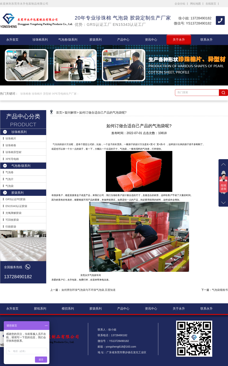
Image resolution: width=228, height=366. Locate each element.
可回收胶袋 (12, 219)
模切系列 (68, 308)
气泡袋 (9, 185)
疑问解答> (71, 112)
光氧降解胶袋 (13, 212)
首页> (60, 112)
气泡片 (9, 179)
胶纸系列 (40, 308)
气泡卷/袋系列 (67, 39)
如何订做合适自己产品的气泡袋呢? (103, 112)
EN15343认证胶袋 (16, 206)
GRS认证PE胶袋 (15, 199)
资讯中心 (151, 39)
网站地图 (195, 3)
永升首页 (12, 39)
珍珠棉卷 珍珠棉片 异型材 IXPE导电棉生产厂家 (48, 93)
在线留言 (211, 3)
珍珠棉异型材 (13, 152)
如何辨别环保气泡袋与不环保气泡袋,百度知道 (89, 289)
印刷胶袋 (11, 226)
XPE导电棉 (12, 158)
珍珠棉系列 (40, 39)
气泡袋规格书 (220, 289)
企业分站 (180, 3)
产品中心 (123, 39)
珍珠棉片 (11, 138)
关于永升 (179, 39)
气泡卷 (9, 172)
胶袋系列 (95, 39)
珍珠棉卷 (11, 145)
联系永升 (206, 39)
